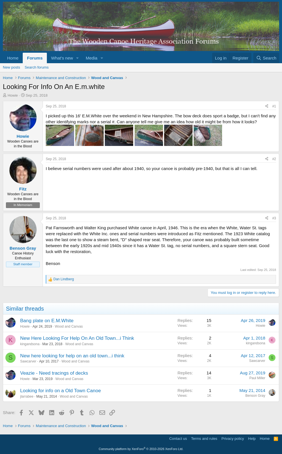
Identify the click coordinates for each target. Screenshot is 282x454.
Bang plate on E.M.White (47, 320)
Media (91, 58)
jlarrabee (27, 396)
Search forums (37, 67)
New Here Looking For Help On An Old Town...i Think (77, 338)
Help (252, 438)
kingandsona (29, 344)
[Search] (266, 58)
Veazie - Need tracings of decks (54, 373)
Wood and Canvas (69, 326)
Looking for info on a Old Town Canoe (60, 390)
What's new (62, 58)
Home (12, 58)
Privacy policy (233, 438)
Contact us (178, 438)
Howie (13, 95)
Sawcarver (28, 361)
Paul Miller (257, 378)
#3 (274, 218)
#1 (274, 106)
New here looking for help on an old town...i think (72, 355)
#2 (274, 159)
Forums (35, 58)
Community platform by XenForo (141, 449)
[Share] (266, 106)
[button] (78, 58)
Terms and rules (204, 438)
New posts (11, 67)
